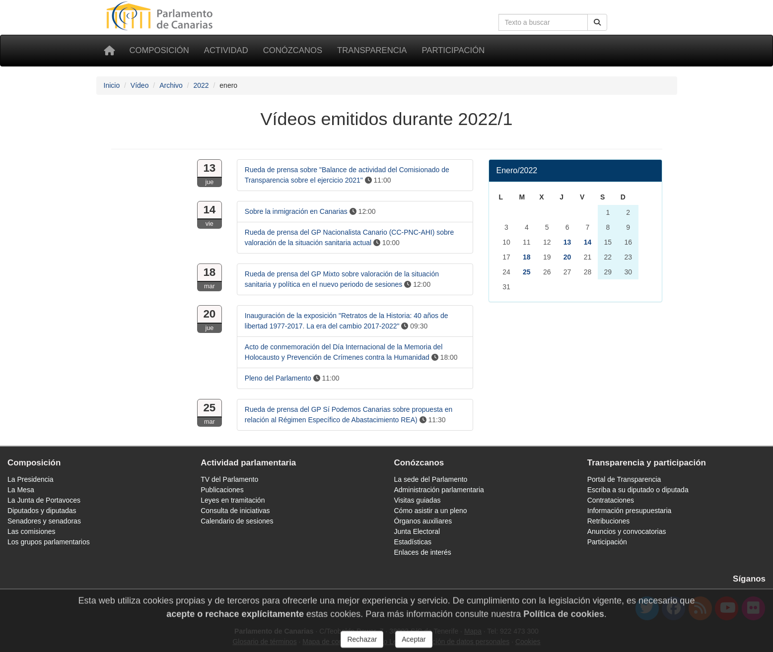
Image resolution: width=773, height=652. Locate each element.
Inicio (112, 85)
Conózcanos (292, 50)
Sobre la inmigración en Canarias (296, 211)
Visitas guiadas (417, 500)
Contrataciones (610, 500)
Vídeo (140, 85)
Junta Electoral (417, 531)
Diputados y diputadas (41, 511)
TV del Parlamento (229, 479)
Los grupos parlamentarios (48, 542)
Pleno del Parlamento (278, 378)
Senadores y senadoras (44, 521)
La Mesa (20, 490)
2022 (201, 85)
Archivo (171, 85)
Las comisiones (31, 531)
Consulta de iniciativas (235, 511)
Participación (453, 50)
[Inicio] (109, 50)
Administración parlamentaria (439, 490)
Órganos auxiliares (423, 521)
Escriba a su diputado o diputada (638, 490)
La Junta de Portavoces (43, 500)
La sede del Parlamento (431, 479)
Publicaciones (222, 490)
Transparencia (372, 50)
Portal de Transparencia (624, 479)
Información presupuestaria (629, 511)
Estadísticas (412, 542)
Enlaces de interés (422, 552)
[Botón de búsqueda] (597, 22)
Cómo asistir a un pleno (430, 511)
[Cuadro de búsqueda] (543, 22)
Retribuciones (608, 521)
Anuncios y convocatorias (626, 531)
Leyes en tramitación (233, 500)
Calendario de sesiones (237, 521)
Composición (159, 50)
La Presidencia (30, 479)
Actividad (226, 50)
